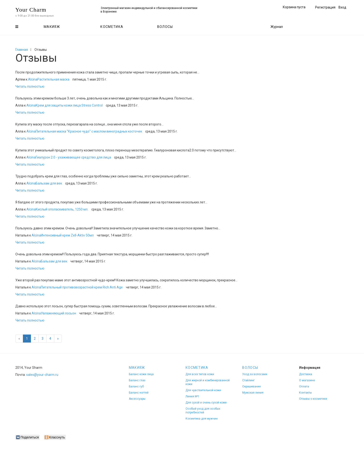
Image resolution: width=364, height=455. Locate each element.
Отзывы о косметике (313, 398)
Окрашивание (251, 386)
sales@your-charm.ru (42, 375)
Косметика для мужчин (202, 418)
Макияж (52, 27)
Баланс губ (136, 386)
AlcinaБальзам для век (44, 183)
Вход (342, 7)
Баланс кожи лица (141, 374)
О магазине (307, 380)
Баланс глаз (137, 380)
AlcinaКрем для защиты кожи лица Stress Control (64, 105)
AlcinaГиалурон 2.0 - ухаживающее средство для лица (68, 157)
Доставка (305, 374)
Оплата (304, 386)
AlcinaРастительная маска (48, 79)
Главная (21, 50)
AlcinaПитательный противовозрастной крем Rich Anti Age (77, 287)
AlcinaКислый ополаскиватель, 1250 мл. (57, 209)
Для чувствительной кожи (203, 390)
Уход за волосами (254, 374)
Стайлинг (248, 380)
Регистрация (325, 7)
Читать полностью (29, 86)
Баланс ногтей (138, 392)
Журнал (277, 27)
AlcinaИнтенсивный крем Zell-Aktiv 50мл (63, 235)
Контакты (305, 392)
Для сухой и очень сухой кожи (206, 402)
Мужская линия (252, 392)
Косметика (111, 27)
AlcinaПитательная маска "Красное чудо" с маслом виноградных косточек (84, 131)
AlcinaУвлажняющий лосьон (54, 313)
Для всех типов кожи (200, 374)
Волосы (165, 27)
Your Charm (30, 10)
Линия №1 (192, 396)
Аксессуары (137, 398)
